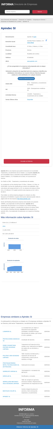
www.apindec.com (32, 61)
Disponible (30, 99)
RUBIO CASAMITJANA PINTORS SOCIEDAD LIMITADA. (9, 347)
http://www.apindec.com (23, 198)
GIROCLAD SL (7, 376)
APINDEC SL (6, 396)
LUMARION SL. (7, 331)
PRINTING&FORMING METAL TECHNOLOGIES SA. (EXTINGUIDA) (11, 364)
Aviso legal (26, 420)
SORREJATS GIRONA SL (10, 371)
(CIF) (34, 37)
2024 (4, 226)
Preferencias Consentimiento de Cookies (26, 423)
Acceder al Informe (26, 161)
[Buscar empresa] (17, 11)
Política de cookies (26, 421)
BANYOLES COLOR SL (9, 391)
